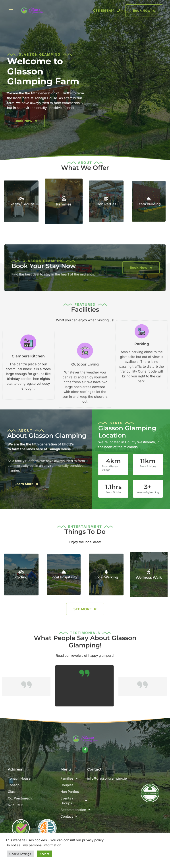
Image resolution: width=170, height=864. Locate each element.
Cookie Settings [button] (20, 854)
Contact (81, 816)
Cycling (21, 575)
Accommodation (86, 809)
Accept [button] (44, 854)
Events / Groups (21, 202)
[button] (10, 10)
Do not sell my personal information (33, 845)
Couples (79, 785)
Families (64, 203)
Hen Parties (106, 202)
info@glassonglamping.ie (130, 778)
